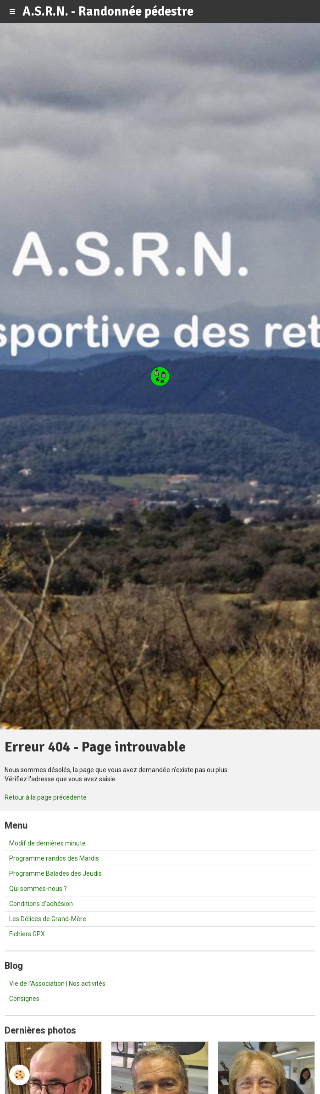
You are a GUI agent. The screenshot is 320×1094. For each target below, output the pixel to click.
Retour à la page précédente (46, 797)
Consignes (24, 998)
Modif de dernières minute (47, 843)
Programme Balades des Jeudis (55, 873)
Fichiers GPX (27, 934)
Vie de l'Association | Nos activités (57, 983)
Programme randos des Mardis (54, 858)
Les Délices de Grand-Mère (47, 919)
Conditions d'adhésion (41, 903)
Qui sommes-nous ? (38, 888)
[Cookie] (19, 1075)
